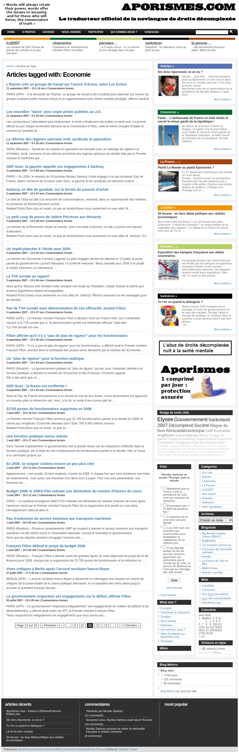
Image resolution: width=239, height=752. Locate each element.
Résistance (200, 445)
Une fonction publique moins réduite (36, 436)
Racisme (220, 451)
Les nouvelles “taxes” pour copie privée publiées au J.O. (53, 112)
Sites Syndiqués (212, 506)
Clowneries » (169, 112)
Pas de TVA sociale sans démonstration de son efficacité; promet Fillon (66, 308)
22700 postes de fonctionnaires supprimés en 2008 (48, 409)
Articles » (167, 66)
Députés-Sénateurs (181, 445)
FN (175, 454)
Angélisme (165, 435)
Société (201, 425)
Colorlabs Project (127, 749)
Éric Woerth (189, 448)
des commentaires (216, 598)
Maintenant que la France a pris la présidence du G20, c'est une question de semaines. (176, 494)
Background (211, 448)
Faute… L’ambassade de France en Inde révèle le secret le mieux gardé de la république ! (193, 119)
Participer (95, 32)
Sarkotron (208, 502)
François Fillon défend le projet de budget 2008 (45, 546)
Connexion (208, 589)
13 (105, 625)
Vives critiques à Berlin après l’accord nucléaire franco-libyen (57, 569)
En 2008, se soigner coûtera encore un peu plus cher (50, 464)
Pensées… (209, 498)
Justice (180, 435)
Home (11, 32)
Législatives (175, 448)
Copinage (163, 445)
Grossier (212, 445)
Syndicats (183, 454)
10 (82, 625)
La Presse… (209, 485)
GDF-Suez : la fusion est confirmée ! (36, 386)
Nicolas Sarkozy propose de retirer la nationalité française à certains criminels (115, 730)
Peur (200, 448)
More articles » (223, 99)
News (211, 451)
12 (97, 625)
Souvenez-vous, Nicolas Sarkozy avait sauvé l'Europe (119, 719)
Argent (200, 439)
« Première (49, 625)
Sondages (152, 32)
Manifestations (186, 451)
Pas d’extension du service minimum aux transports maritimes (58, 519)
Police (221, 442)
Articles (206, 476)
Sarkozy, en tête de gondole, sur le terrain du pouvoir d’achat (57, 189)
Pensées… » (169, 246)
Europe (222, 445)
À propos (28, 32)
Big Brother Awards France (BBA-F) (214, 535)
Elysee (165, 419)
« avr (202, 636)
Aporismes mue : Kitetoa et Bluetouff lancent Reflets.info (33, 712)
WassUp (217, 652)
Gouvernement (191, 419)
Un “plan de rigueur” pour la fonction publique (45, 359)
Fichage (162, 448)
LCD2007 (208, 489)
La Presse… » (170, 162)
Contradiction (166, 442)
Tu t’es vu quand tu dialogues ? (180, 302)
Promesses (174, 439)
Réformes (189, 439)
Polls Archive (168, 595)
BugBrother (209, 540)
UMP (209, 431)
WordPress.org (211, 602)
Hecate (206, 556)
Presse (222, 439)
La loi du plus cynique (19, 731)
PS (230, 439)
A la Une (207, 472)
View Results (174, 587)
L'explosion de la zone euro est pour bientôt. (175, 519)
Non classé (209, 493)
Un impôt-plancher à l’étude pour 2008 (38, 249)
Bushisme (217, 454)
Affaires (203, 435)
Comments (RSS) (73, 749)
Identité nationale (200, 454)
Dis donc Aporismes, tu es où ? (180, 72)
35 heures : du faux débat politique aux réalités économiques (35, 739)
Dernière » (132, 625)
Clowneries (209, 481)
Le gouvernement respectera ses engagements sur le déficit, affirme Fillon (68, 596)
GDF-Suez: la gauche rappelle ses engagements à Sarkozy (55, 167)
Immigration (183, 442)
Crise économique (204, 442)
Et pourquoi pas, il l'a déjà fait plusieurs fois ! (176, 508)
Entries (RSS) (54, 749)
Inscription (208, 585)
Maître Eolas (210, 568)
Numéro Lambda (212, 572)
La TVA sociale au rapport (27, 276)
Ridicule (191, 435)
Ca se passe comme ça (216, 544)
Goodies (49, 32)
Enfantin (211, 439)
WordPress (24, 749)
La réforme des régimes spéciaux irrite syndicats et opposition (58, 139)
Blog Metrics (168, 691)
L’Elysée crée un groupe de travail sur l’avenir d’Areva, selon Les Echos (66, 84)
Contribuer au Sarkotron (175, 612)
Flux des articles (215, 594)
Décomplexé (181, 425)
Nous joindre (71, 32)
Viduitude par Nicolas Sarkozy (104, 711)
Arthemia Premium (95, 749)
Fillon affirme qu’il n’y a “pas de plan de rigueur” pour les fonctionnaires (67, 336)
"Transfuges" (164, 454)
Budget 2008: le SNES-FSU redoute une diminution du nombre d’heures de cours (74, 491)
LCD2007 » (168, 208)
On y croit (201, 451)
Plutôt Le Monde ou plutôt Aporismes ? (186, 167)
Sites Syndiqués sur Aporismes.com (173, 635)
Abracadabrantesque (185, 430)
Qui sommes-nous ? (123, 32)
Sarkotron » (168, 296)
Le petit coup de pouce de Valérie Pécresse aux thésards (53, 217)
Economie (222, 431)
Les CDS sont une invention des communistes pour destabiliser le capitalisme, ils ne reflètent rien (176, 535)
